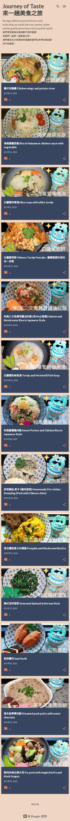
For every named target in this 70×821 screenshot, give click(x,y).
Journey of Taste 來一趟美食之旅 (23, 10)
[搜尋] (58, 6)
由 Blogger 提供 (35, 816)
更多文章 (35, 804)
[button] (64, 100)
